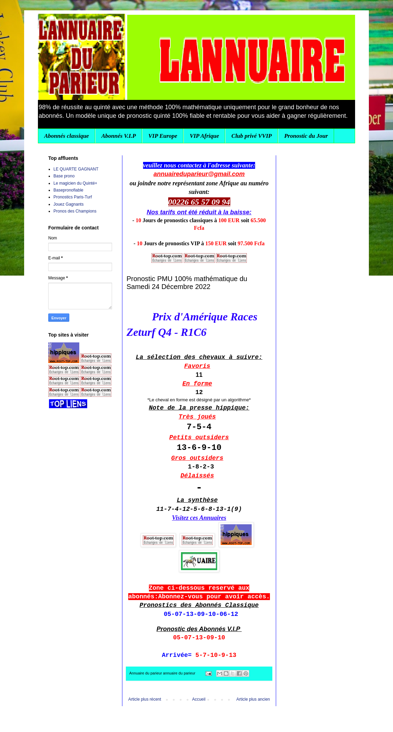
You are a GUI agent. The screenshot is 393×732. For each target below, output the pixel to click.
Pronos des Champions (75, 211)
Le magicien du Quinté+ (75, 183)
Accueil (198, 699)
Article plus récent (144, 699)
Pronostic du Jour (306, 136)
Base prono (63, 176)
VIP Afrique (204, 136)
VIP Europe (162, 136)
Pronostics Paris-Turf (72, 197)
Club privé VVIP (251, 136)
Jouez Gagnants (68, 204)
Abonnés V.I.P (118, 136)
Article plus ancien (253, 699)
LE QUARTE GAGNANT (75, 169)
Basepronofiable (68, 190)
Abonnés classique (66, 136)
